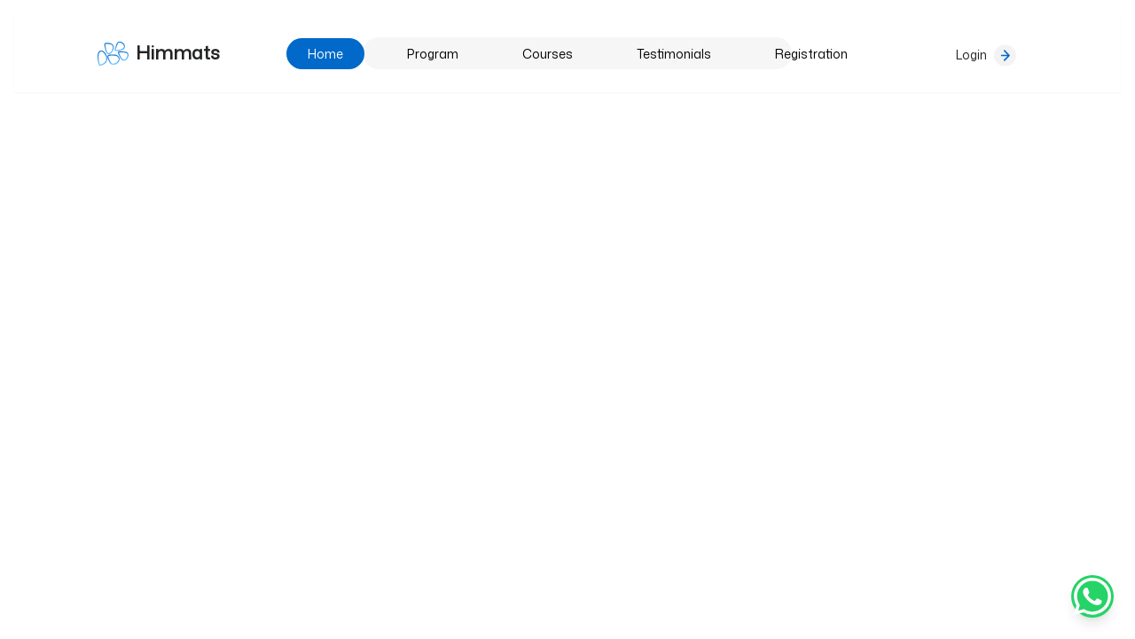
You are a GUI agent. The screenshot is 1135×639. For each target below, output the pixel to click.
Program (432, 53)
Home (325, 53)
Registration (811, 53)
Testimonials (674, 53)
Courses (547, 53)
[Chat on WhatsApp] (1092, 596)
